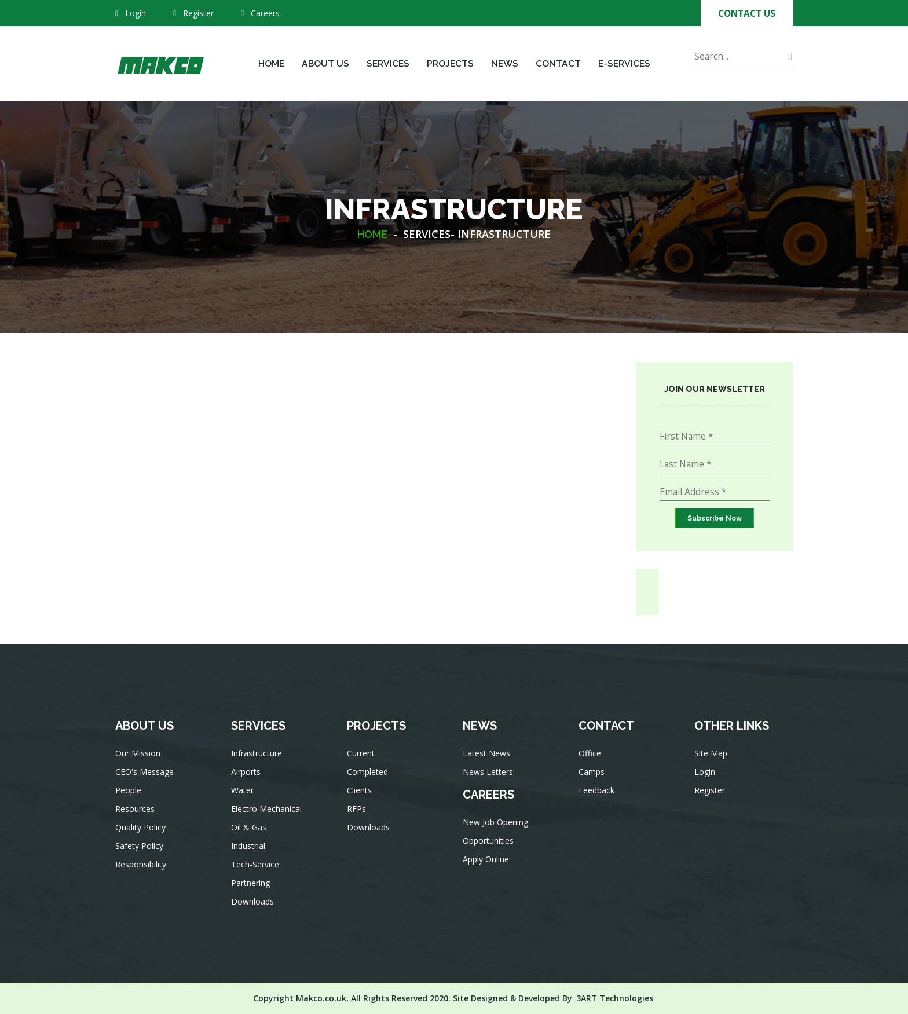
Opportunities (489, 844)
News (504, 63)
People (130, 796)
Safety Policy (140, 849)
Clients (361, 795)
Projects (450, 63)
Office (591, 759)
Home (271, 63)
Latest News (487, 760)
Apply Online (487, 861)
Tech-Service (256, 867)
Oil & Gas (250, 832)
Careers (260, 13)
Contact (558, 63)
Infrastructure (257, 761)
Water (244, 797)
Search (708, 72)
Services (388, 63)
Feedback (598, 794)
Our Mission (139, 761)
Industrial (249, 850)
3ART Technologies (614, 998)
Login (135, 13)
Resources (136, 813)
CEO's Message (145, 778)
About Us (325, 63)
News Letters (489, 778)
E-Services (624, 63)
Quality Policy (142, 831)
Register (198, 13)
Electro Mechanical (267, 815)
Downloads (253, 903)
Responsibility (142, 867)
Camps (593, 776)
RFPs (358, 813)
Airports (247, 779)
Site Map (712, 759)
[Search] (744, 56)
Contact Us (746, 13)
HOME (372, 234)
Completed (369, 778)
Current (362, 760)
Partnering (251, 885)
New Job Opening (496, 826)
